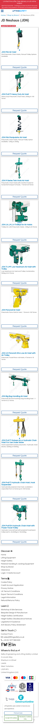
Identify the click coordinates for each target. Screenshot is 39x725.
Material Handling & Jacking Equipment (17, 564)
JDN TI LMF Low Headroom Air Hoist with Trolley (18, 268)
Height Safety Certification (12, 616)
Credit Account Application (12, 585)
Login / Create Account (10, 573)
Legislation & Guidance (10, 622)
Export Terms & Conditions (12, 594)
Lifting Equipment (8, 558)
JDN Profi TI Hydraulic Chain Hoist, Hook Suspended (18, 484)
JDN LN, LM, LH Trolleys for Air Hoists (16, 225)
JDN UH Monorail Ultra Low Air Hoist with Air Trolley (18, 354)
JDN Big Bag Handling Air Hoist (14, 396)
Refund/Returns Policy (10, 600)
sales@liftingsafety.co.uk (12, 637)
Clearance (5, 570)
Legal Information (8, 597)
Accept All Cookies (11, 718)
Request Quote (20, 67)
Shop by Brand (13, 15)
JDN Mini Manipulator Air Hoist (14, 137)
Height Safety (6, 561)
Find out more (18, 713)
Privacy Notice (7, 588)
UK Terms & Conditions (10, 591)
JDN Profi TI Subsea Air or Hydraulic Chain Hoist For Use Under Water (19, 441)
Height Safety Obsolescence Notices (16, 619)
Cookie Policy (6, 582)
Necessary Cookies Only (25, 718)
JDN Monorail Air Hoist (10, 310)
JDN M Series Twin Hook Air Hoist (15, 181)
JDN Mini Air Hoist (8, 52)
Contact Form (7, 634)
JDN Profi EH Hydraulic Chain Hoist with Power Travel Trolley (18, 527)
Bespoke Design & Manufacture (14, 613)
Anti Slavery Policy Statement (13, 625)
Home (3, 15)
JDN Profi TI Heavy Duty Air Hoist (15, 94)
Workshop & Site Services (11, 610)
